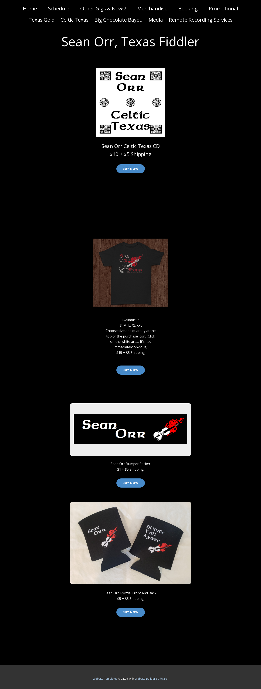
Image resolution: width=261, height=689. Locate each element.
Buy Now (130, 169)
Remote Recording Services (201, 19)
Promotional (223, 8)
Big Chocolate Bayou (119, 19)
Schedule (58, 8)
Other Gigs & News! (103, 8)
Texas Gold (42, 19)
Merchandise (152, 8)
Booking (188, 8)
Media (156, 19)
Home (30, 8)
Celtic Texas (75, 19)
